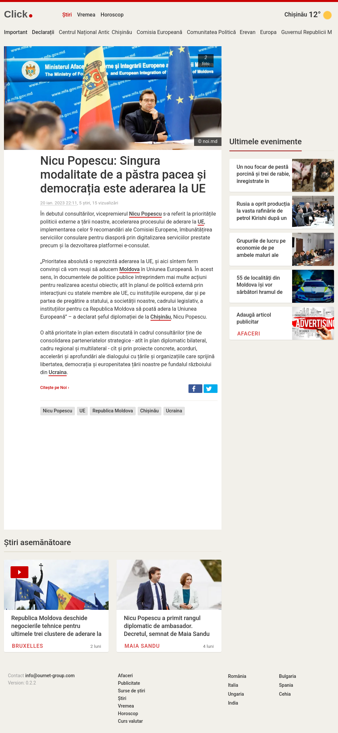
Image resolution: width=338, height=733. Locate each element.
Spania (286, 685)
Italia (233, 685)
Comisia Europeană (159, 32)
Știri (67, 15)
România (237, 676)
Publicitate (129, 683)
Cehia (285, 694)
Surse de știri (131, 690)
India (233, 703)
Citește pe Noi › (54, 387)
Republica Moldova (112, 411)
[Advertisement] (129, 467)
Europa (268, 32)
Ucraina (57, 372)
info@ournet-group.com (50, 675)
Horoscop (112, 15)
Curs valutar (130, 721)
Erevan (247, 32)
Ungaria (236, 694)
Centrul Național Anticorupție (93, 32)
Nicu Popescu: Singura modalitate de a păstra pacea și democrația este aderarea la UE (123, 174)
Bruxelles (27, 646)
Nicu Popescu (145, 214)
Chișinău (296, 14)
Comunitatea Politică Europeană (224, 32)
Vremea (86, 15)
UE (201, 222)
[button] (195, 388)
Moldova (129, 269)
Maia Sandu (142, 646)
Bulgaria (287, 676)
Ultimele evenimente (265, 141)
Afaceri (248, 334)
